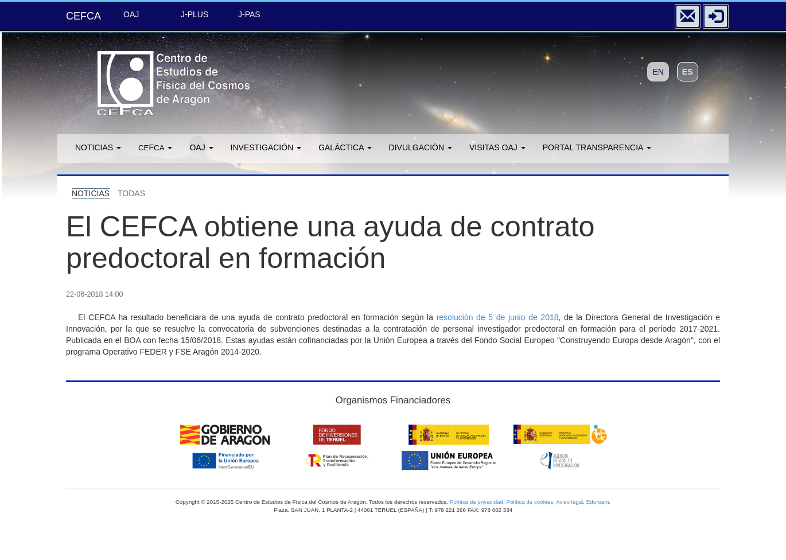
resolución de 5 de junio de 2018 (498, 317)
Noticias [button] (98, 147)
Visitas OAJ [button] (497, 147)
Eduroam (597, 502)
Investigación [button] (266, 147)
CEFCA (83, 16)
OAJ (131, 14)
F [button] (155, 147)
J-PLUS (194, 14)
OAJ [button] (201, 147)
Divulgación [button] (420, 147)
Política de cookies (529, 502)
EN (657, 71)
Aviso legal (569, 502)
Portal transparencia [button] (597, 147)
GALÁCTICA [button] (344, 147)
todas (131, 193)
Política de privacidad (476, 502)
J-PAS (249, 14)
